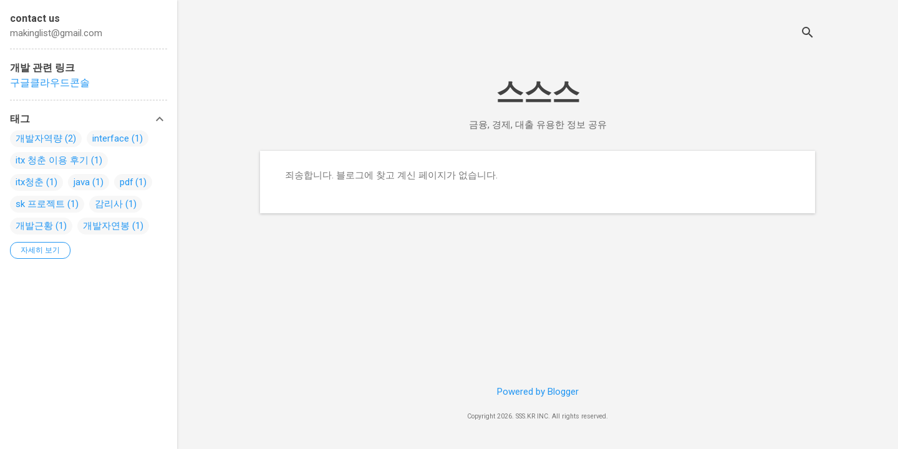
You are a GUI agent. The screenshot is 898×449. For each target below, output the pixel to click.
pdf (126, 182)
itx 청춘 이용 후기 (52, 160)
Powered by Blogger (538, 391)
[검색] (807, 34)
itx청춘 (30, 182)
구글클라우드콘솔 (50, 83)
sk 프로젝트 (40, 204)
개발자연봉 (106, 225)
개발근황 (34, 225)
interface (110, 138)
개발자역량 (39, 138)
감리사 (109, 204)
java (82, 182)
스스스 (538, 92)
